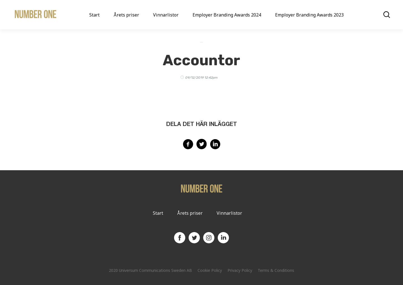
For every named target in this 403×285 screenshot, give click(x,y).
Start (94, 15)
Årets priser (126, 15)
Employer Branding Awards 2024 (227, 15)
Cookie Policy (210, 270)
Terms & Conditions (276, 270)
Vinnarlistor (166, 15)
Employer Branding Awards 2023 (309, 15)
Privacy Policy (240, 270)
